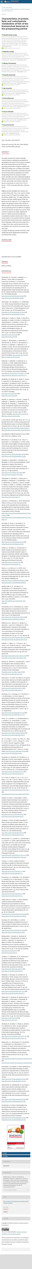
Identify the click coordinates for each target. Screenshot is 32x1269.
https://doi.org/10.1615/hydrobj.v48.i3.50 (13, 617)
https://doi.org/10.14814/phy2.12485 (16, 751)
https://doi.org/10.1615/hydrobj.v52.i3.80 (13, 930)
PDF (5, 1153)
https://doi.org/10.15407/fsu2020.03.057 (13, 814)
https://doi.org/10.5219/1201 (20, 414)
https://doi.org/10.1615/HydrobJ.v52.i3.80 (13, 932)
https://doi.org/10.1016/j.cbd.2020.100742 (13, 733)
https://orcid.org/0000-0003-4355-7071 (12, 48)
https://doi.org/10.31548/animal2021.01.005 (14, 1117)
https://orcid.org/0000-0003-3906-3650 (12, 134)
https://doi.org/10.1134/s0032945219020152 (14, 580)
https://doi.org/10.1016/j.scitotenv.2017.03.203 (14, 637)
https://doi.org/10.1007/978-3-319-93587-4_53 (14, 373)
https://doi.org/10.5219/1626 (20, 355)
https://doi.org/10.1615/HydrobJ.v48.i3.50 (13, 619)
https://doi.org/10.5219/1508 (9, 334)
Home (3, 7)
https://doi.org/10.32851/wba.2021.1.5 (12, 894)
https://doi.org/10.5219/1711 (9, 950)
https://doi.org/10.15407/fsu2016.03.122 (13, 833)
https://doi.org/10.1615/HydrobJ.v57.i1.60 (13, 715)
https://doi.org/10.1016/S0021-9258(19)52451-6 (16, 428)
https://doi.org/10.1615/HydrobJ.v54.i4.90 (13, 314)
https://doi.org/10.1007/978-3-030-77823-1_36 (14, 1036)
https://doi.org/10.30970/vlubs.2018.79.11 (13, 991)
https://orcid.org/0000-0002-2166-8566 (12, 108)
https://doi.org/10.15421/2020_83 (11, 497)
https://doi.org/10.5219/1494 (9, 393)
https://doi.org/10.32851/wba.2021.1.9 (12, 871)
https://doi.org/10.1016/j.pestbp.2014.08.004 (14, 914)
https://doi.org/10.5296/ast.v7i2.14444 (12, 472)
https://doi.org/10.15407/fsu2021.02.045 (13, 542)
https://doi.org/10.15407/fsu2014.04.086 (13, 296)
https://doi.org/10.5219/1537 (9, 1018)
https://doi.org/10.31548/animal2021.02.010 (14, 1079)
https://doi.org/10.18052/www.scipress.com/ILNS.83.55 (17, 1058)
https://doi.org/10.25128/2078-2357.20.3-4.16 (14, 855)
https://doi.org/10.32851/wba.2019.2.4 (12, 688)
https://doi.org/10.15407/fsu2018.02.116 (13, 771)
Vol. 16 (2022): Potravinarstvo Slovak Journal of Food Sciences (16, 10)
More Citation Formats (11, 1190)
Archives (9, 7)
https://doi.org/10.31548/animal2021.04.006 (14, 454)
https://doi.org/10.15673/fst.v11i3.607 (12, 672)
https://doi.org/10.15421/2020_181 (11, 562)
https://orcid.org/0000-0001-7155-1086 (12, 121)
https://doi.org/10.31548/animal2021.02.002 (14, 1099)
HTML (6, 1156)
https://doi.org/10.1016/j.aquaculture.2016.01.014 (15, 790)
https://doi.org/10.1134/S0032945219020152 (14, 582)
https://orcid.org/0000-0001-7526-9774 (12, 94)
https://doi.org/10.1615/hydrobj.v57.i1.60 (13, 713)
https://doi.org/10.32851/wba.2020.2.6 (12, 969)
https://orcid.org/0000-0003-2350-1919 (12, 84)
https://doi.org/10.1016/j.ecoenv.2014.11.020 (14, 656)
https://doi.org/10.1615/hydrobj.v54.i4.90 (13, 312)
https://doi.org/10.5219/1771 (12, 140)
